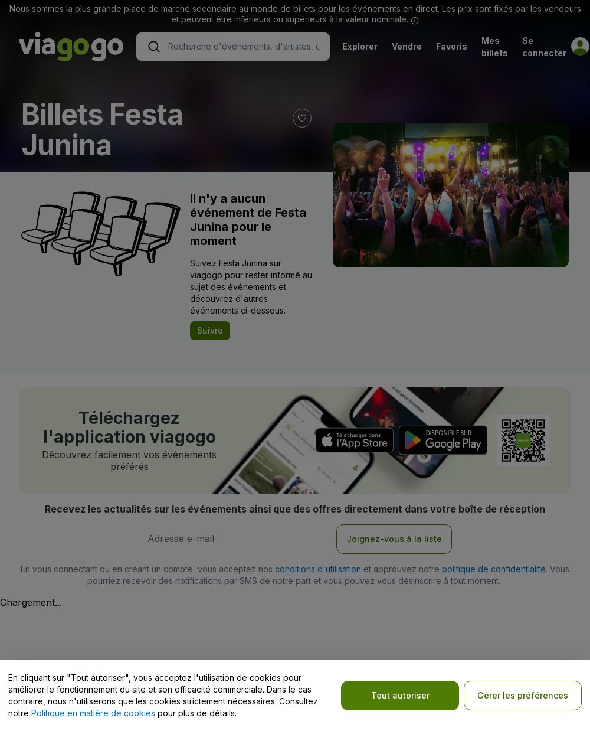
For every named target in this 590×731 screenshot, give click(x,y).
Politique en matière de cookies (93, 713)
